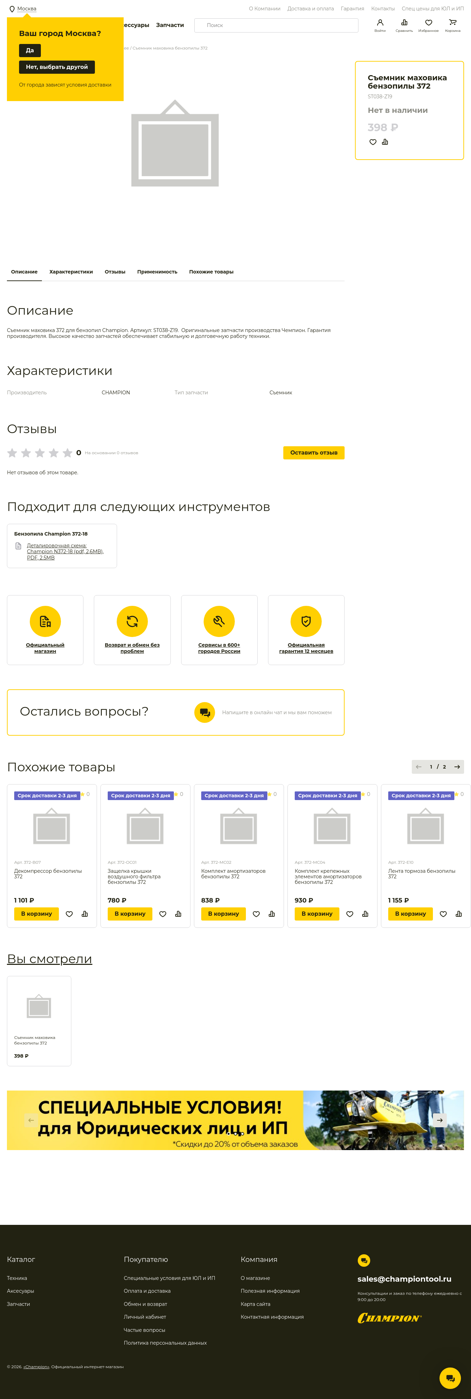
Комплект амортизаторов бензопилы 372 (233, 874)
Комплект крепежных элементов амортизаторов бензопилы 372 (328, 876)
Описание (24, 272)
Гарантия (352, 9)
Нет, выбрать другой (57, 67)
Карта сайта (255, 1304)
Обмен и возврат (145, 1304)
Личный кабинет (145, 1317)
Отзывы (115, 272)
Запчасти (170, 25)
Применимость (157, 272)
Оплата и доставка (147, 1291)
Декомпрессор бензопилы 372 (48, 874)
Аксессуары (131, 25)
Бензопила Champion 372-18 (51, 534)
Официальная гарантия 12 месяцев (306, 648)
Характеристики (71, 272)
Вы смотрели (49, 958)
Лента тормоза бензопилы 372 (421, 874)
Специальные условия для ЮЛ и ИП (169, 1278)
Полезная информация (270, 1291)
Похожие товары (211, 272)
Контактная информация (272, 1317)
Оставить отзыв (314, 452)
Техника (17, 1278)
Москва (26, 9)
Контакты (383, 9)
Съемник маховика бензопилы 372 (34, 1040)
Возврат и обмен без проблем (132, 648)
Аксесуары (20, 1291)
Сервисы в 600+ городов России (219, 648)
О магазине (255, 1278)
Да (30, 50)
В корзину (36, 914)
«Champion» (37, 1366)
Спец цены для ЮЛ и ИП (433, 9)
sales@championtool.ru (405, 1279)
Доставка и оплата (310, 9)
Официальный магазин (45, 648)
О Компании (265, 9)
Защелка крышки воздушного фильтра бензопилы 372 (134, 876)
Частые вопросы (145, 1330)
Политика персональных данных (165, 1343)
